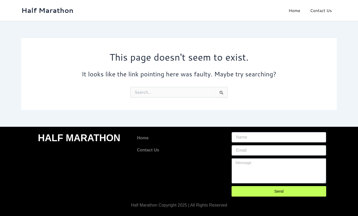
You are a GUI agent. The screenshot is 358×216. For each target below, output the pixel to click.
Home (296, 10)
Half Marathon (47, 10)
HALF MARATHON (79, 138)
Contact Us (322, 10)
